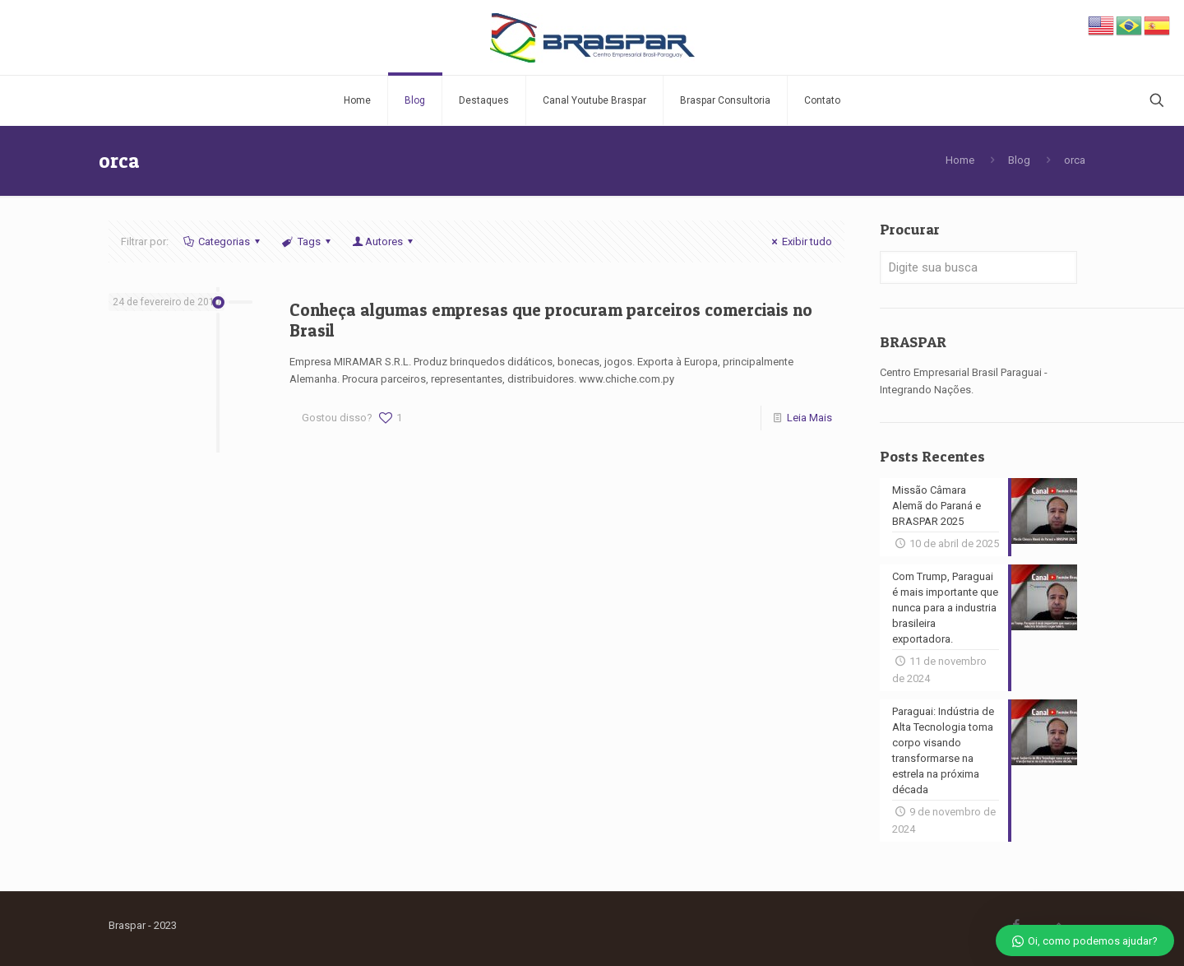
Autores (384, 241)
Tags (307, 241)
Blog (1019, 160)
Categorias (223, 241)
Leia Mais (809, 417)
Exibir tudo (799, 241)
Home (960, 160)
